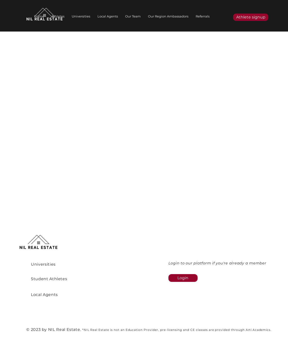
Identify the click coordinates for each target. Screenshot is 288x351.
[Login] (183, 278)
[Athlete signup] (251, 17)
